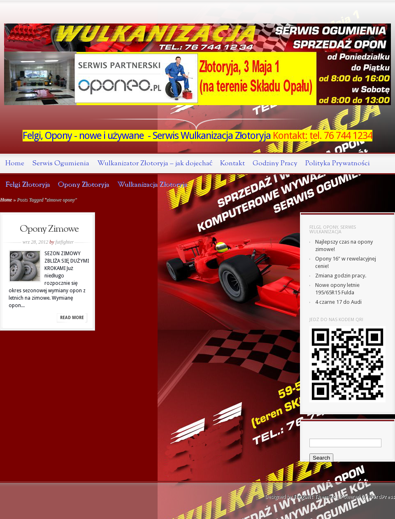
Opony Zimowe (49, 229)
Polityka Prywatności (337, 163)
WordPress (381, 497)
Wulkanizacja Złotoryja (152, 184)
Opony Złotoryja (83, 184)
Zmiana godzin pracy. (340, 275)
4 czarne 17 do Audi (338, 302)
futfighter (65, 242)
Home (14, 163)
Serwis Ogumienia (60, 163)
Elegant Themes (314, 497)
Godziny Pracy (275, 163)
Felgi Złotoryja (27, 184)
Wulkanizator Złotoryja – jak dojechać (154, 163)
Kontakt (232, 163)
